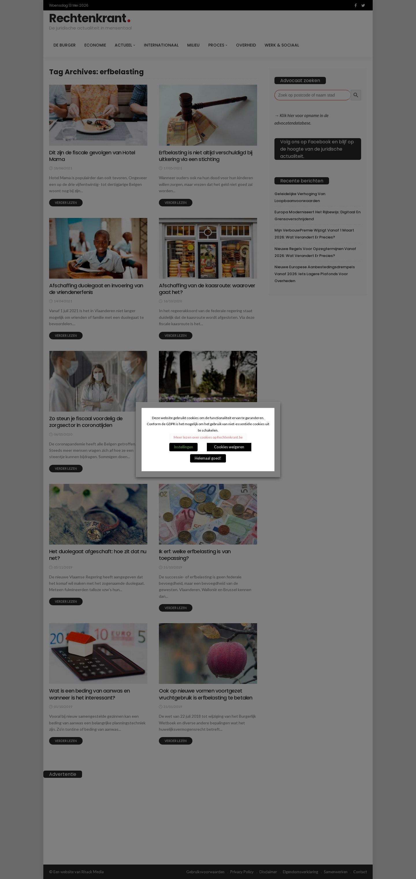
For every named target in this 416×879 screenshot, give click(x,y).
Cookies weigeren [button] (229, 447)
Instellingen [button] (183, 447)
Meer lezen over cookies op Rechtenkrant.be (208, 437)
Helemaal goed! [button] (208, 458)
